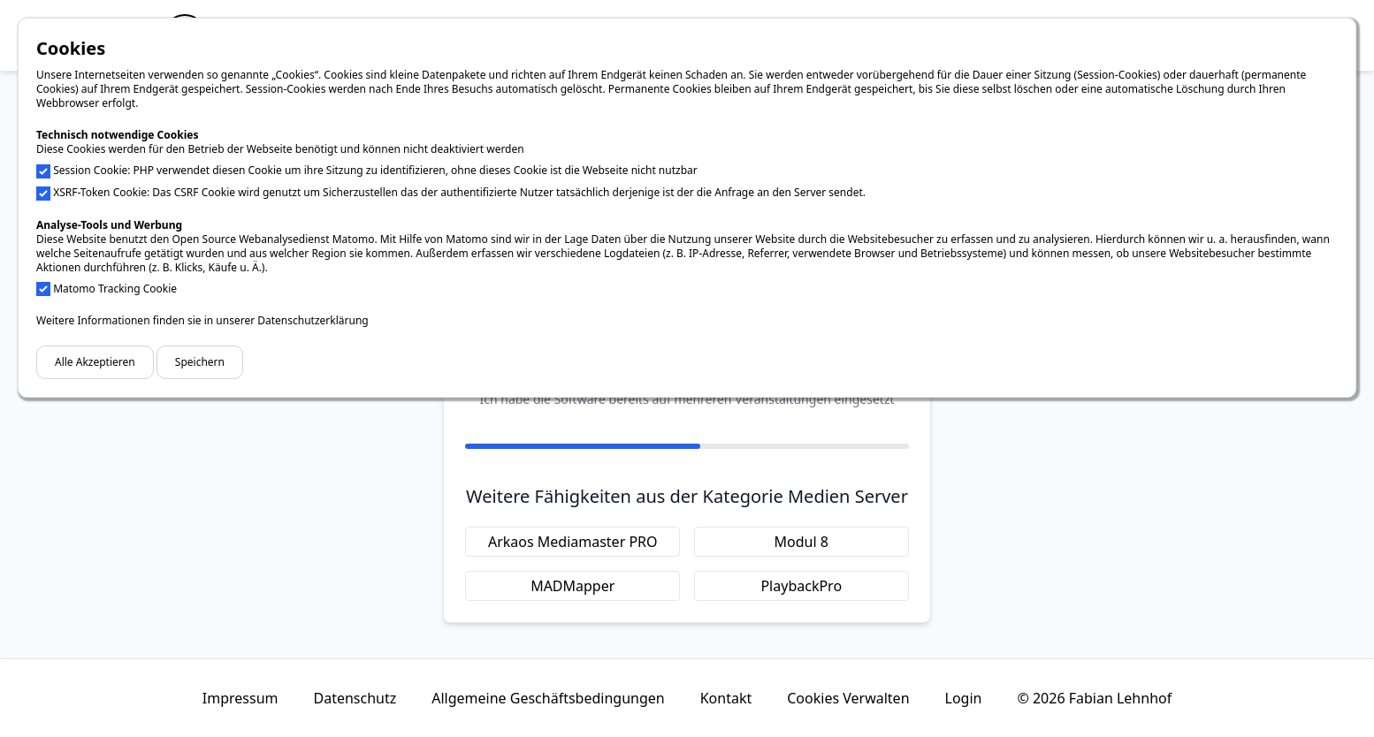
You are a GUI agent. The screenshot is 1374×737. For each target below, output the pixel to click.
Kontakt (726, 698)
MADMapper (572, 586)
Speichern (200, 361)
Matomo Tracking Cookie (115, 288)
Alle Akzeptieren (95, 361)
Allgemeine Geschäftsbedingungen (547, 698)
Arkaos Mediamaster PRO (573, 541)
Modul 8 (801, 541)
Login (963, 698)
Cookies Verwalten (848, 698)
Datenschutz (354, 698)
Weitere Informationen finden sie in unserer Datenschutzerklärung (202, 320)
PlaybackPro (801, 586)
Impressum (240, 698)
